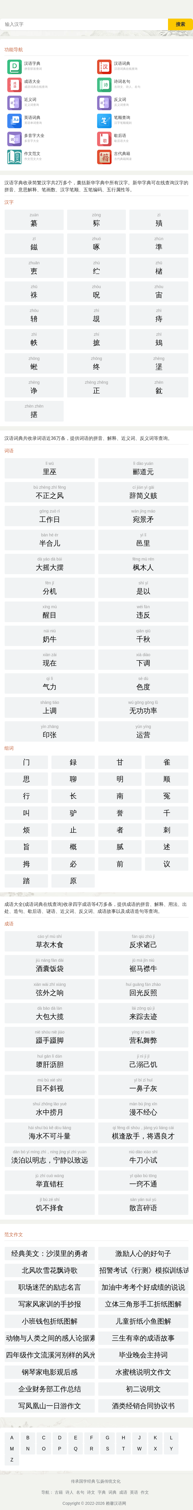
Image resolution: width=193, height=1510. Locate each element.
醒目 (50, 611)
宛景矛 (143, 515)
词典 (112, 1492)
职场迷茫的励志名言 (49, 1287)
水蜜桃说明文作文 (143, 1372)
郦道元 (143, 468)
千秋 (143, 635)
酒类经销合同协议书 (143, 1406)
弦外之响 (50, 989)
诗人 (69, 1492)
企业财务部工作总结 (49, 1389)
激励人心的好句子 (143, 1253)
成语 (123, 1492)
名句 (80, 1492)
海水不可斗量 (50, 1132)
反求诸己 (143, 941)
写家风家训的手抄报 (49, 1304)
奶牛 (50, 635)
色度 (143, 683)
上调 (50, 707)
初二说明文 (143, 1389)
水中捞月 (50, 1108)
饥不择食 (50, 1204)
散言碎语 (143, 1204)
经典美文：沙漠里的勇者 (49, 1253)
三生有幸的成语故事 (143, 1338)
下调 (143, 659)
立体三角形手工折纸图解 (143, 1304)
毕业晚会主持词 (143, 1355)
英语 (134, 1492)
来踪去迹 (143, 1012)
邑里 (143, 539)
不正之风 (50, 491)
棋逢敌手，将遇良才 (143, 1132)
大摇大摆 (50, 563)
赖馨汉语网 (116, 1503)
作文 (145, 1492)
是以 (143, 587)
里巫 (50, 468)
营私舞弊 (143, 1036)
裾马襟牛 (143, 964)
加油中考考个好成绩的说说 (143, 1287)
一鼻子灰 (143, 1084)
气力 (50, 683)
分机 (50, 587)
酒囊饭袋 (50, 964)
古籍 (59, 1492)
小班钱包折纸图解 (50, 1321)
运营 (143, 731)
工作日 (50, 515)
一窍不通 (143, 1180)
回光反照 (143, 989)
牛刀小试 (143, 1156)
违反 (143, 611)
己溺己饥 (143, 1060)
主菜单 (188, 8)
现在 (50, 659)
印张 (50, 731)
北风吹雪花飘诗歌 (50, 1270)
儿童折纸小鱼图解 (143, 1321)
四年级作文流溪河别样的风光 (50, 1355)
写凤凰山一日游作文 (49, 1406)
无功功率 (143, 707)
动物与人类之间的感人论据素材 (50, 1338)
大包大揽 (50, 1012)
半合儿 (50, 539)
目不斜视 (50, 1084)
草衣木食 (50, 941)
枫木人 (143, 563)
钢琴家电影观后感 (50, 1372)
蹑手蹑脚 (50, 1036)
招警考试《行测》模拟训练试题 (143, 1270)
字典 (102, 1492)
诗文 (91, 1492)
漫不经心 (143, 1108)
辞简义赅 (143, 491)
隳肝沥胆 (50, 1060)
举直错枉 (50, 1180)
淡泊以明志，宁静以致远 (50, 1156)
